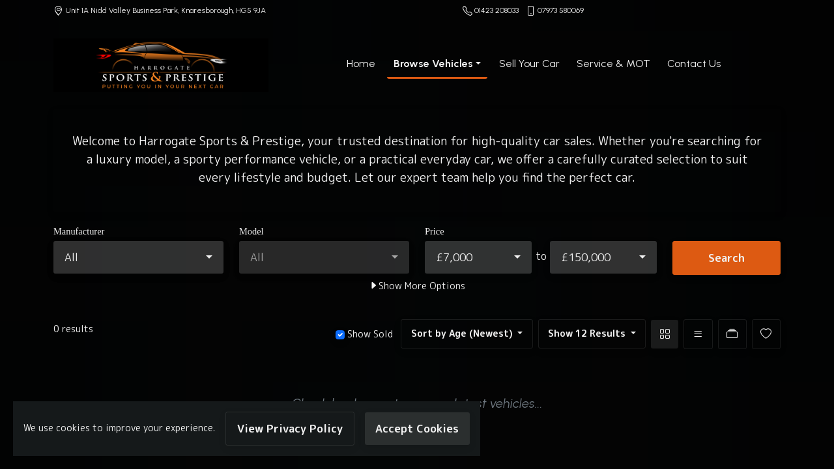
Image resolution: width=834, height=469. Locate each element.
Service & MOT (613, 63)
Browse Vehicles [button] (433, 63)
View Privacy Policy (290, 428)
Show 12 (588, 333)
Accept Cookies (417, 428)
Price (434, 231)
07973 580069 (561, 10)
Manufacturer (78, 231)
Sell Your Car (529, 63)
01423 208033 (496, 10)
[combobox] (138, 257)
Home (361, 63)
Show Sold (369, 334)
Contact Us (694, 63)
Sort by (463, 333)
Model (251, 231)
